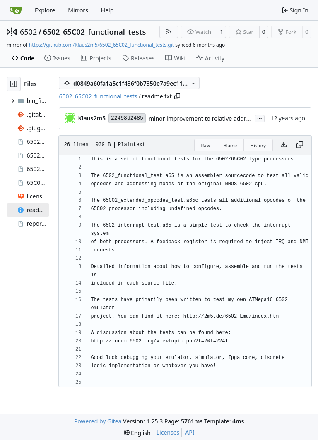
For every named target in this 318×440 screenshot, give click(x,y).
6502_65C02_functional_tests (94, 32)
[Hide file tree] (14, 84)
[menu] (137, 433)
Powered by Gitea (98, 421)
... (259, 118)
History (258, 145)
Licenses (168, 432)
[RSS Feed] (168, 32)
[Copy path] (177, 96)
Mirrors (78, 10)
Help (107, 10)
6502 (28, 32)
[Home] (15, 10)
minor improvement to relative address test (208, 118)
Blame (230, 145)
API (189, 432)
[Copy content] (299, 145)
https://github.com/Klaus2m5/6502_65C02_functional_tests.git (101, 44)
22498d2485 (127, 118)
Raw (205, 145)
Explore (45, 10)
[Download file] (283, 145)
